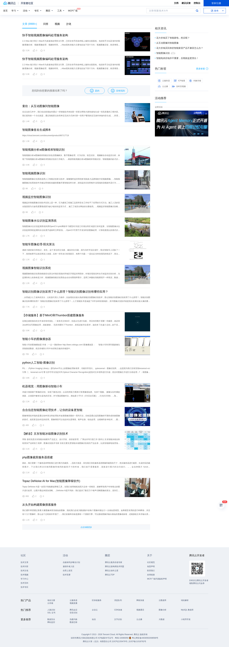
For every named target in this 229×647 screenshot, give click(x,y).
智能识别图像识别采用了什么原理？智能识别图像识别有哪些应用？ (65, 291)
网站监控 (51, 622)
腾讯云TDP (109, 575)
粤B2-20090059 (122, 638)
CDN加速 (118, 610)
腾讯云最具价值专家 (113, 562)
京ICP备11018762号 (137, 641)
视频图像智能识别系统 (36, 268)
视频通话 (140, 610)
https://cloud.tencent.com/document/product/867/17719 (45, 135)
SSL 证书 (51, 613)
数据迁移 (73, 622)
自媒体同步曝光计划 (71, 562)
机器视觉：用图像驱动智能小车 (42, 386)
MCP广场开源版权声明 (157, 579)
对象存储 (195, 80)
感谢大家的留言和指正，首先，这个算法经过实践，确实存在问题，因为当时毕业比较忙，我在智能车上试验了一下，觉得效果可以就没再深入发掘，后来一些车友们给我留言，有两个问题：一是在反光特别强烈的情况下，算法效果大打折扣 (71, 254)
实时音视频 (179, 86)
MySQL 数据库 (187, 610)
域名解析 (185, 600)
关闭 (206, 113)
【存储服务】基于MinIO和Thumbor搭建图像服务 (53, 315)
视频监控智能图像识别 (36, 197)
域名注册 (51, 600)
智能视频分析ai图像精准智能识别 (43, 149)
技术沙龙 (24, 570)
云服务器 (164, 80)
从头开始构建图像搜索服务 (39, 504)
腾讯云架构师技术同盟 (114, 566)
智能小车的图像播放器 (36, 339)
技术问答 (24, 566)
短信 (94, 619)
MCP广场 (72, 10)
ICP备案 (179, 80)
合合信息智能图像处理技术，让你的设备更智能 (52, 410)
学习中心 (24, 579)
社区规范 (151, 562)
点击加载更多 (86, 527)
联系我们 (151, 570)
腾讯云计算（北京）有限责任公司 (97, 641)
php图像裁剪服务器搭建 (37, 457)
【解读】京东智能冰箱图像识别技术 (45, 433)
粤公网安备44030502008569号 (145, 638)
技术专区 (24, 587)
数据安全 (51, 619)
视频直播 (73, 603)
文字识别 (118, 619)
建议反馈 (186, 3)
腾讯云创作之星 (111, 570)
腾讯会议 (73, 610)
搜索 (197, 10)
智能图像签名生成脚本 (36, 129)
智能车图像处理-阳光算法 (38, 244)
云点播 (163, 86)
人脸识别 (51, 610)
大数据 (161, 619)
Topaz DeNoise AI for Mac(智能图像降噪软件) (51, 481)
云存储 (50, 603)
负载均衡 (73, 619)
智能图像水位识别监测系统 (39, 220)
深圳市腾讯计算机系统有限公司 (84, 638)
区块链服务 (96, 600)
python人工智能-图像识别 (38, 362)
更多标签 (202, 68)
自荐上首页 (67, 570)
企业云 (95, 610)
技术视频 (24, 575)
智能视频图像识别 (33, 173)
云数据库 (162, 600)
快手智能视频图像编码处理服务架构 (45, 35)
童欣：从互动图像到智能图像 (40, 106)
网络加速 (140, 600)
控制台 (197, 3)
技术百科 (24, 583)
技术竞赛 (66, 575)
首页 (5, 10)
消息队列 (118, 600)
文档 (176, 3)
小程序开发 (186, 619)
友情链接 (151, 575)
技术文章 (24, 562)
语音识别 (73, 613)
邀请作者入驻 (68, 566)
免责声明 (151, 566)
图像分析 (162, 610)
